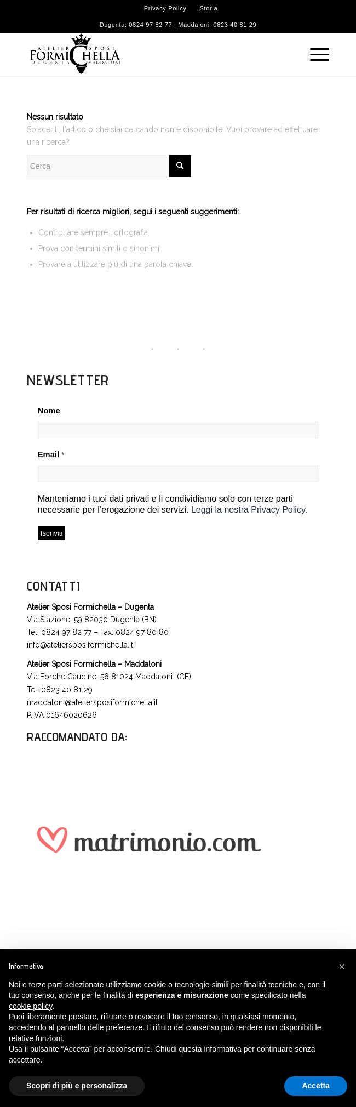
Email (51, 454)
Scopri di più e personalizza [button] (76, 1085)
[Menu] (314, 54)
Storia (209, 8)
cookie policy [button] (30, 1006)
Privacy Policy (165, 8)
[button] (342, 966)
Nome (49, 410)
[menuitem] (166, 8)
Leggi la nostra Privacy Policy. (249, 509)
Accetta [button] (316, 1085)
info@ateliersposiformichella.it (80, 644)
